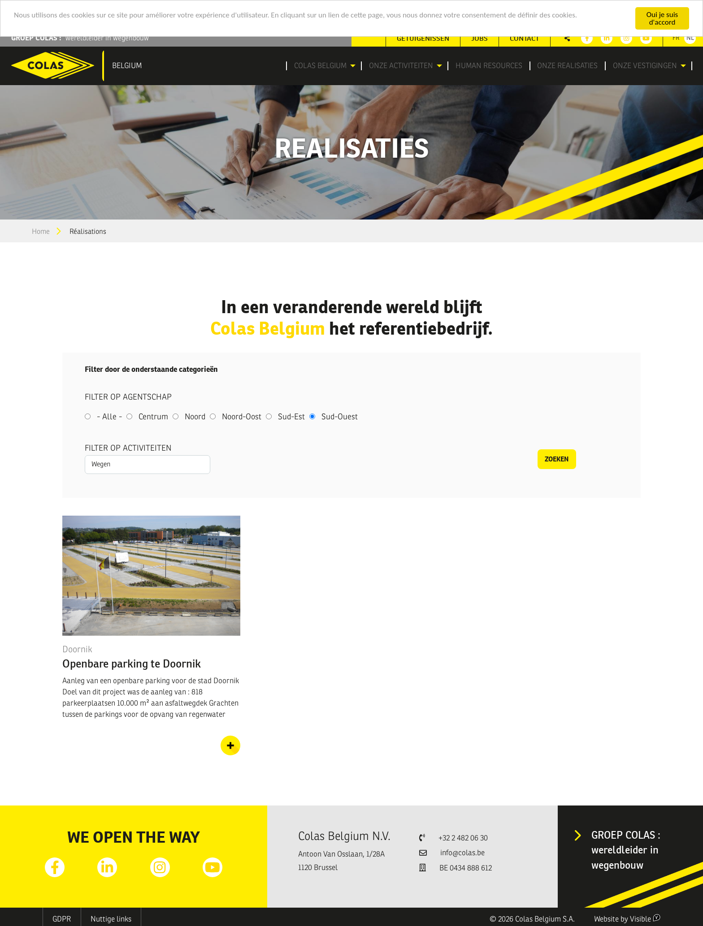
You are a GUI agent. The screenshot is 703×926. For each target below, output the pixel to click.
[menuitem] (323, 66)
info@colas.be (462, 852)
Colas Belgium (317, 65)
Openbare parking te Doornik (131, 663)
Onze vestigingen (642, 65)
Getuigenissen (423, 38)
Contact (524, 38)
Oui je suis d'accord (662, 18)
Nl (690, 37)
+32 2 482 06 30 (463, 838)
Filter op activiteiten (128, 448)
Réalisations (87, 232)
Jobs (479, 38)
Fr (676, 37)
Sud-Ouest (339, 416)
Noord (195, 416)
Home (41, 232)
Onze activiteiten (399, 65)
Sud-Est (291, 416)
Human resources (489, 65)
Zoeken (556, 459)
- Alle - (109, 416)
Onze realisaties (567, 65)
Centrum (153, 416)
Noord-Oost (241, 416)
